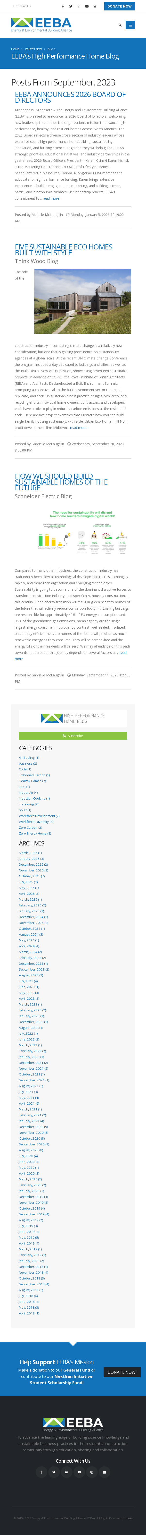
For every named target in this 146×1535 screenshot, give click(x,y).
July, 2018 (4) (28, 1296)
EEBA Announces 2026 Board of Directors (70, 97)
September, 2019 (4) (34, 1214)
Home (15, 49)
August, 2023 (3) (31, 975)
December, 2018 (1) (33, 1266)
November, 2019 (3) (33, 1202)
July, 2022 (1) (28, 1033)
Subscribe (73, 735)
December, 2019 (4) (33, 1196)
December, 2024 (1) (33, 917)
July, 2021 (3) (28, 1092)
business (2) (28, 763)
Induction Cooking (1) (34, 798)
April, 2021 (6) (29, 1103)
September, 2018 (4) (34, 1284)
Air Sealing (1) (29, 757)
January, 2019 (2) (31, 1261)
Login (129, 1518)
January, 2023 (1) (31, 1016)
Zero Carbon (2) (30, 827)
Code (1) (25, 769)
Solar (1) (25, 810)
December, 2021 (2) (33, 1062)
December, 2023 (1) (33, 963)
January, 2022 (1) (31, 1057)
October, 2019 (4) (32, 1208)
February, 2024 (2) (32, 957)
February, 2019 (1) (32, 1255)
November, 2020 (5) (33, 1132)
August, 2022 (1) (31, 1027)
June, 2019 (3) (29, 1231)
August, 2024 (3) (31, 934)
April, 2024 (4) (29, 946)
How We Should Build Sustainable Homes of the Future (61, 482)
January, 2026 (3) (31, 858)
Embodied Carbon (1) (34, 775)
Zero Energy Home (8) (35, 833)
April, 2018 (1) (29, 1313)
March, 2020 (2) (30, 1179)
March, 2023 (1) (30, 1004)
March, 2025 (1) (30, 899)
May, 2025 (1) (29, 888)
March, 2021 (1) (30, 1109)
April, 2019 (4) (29, 1243)
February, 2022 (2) (32, 1051)
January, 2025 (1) (31, 911)
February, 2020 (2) (32, 1185)
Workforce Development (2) (39, 816)
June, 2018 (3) (29, 1301)
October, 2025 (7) (32, 876)
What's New (33, 49)
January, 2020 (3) (31, 1191)
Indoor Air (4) (28, 792)
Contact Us (22, 6)
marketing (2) (28, 804)
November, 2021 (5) (33, 1068)
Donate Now (119, 6)
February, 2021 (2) (32, 1115)
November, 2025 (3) (33, 870)
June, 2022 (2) (29, 1039)
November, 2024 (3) (33, 923)
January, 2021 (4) (31, 1121)
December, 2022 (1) (33, 1022)
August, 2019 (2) (31, 1220)
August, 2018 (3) (31, 1290)
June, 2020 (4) (29, 1162)
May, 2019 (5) (29, 1237)
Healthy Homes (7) (32, 781)
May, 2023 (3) (29, 992)
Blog (52, 49)
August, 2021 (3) (31, 1086)
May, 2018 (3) (29, 1307)
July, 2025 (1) (28, 882)
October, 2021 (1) (32, 1074)
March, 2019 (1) (30, 1249)
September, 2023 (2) (34, 969)
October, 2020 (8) (32, 1138)
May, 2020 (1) (29, 1167)
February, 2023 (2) (32, 1010)
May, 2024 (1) (29, 940)
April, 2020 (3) (29, 1173)
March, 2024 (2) (30, 952)
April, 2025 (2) (29, 893)
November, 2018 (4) (33, 1272)
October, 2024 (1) (32, 928)
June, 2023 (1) (29, 987)
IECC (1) (24, 787)
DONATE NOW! (122, 1372)
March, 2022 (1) (30, 1045)
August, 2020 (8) (31, 1150)
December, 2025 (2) (33, 864)
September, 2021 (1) (34, 1080)
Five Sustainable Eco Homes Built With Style (63, 249)
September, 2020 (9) (34, 1144)
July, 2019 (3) (28, 1226)
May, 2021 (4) (29, 1097)
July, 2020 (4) (28, 1156)
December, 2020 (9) (33, 1127)
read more (51, 198)
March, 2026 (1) (30, 853)
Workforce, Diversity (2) (36, 821)
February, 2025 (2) (32, 905)
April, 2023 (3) (29, 998)
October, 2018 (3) (32, 1278)
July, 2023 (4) (28, 981)
